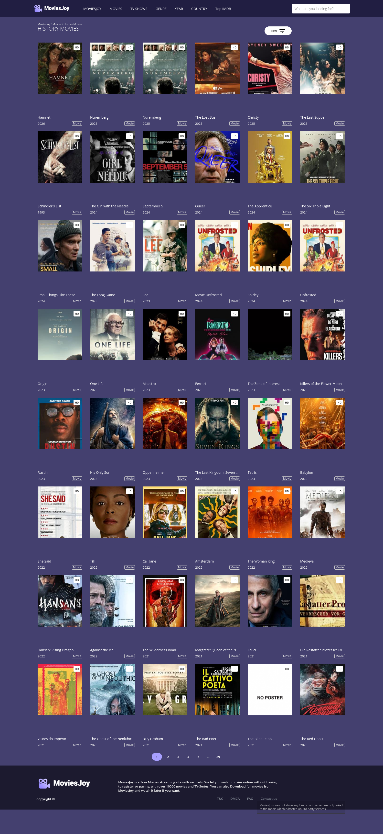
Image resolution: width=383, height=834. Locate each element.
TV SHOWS (138, 8)
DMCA (235, 798)
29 (218, 757)
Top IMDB (223, 8)
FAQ (250, 798)
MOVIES (116, 8)
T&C (220, 798)
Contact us (269, 798)
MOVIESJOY (92, 8)
